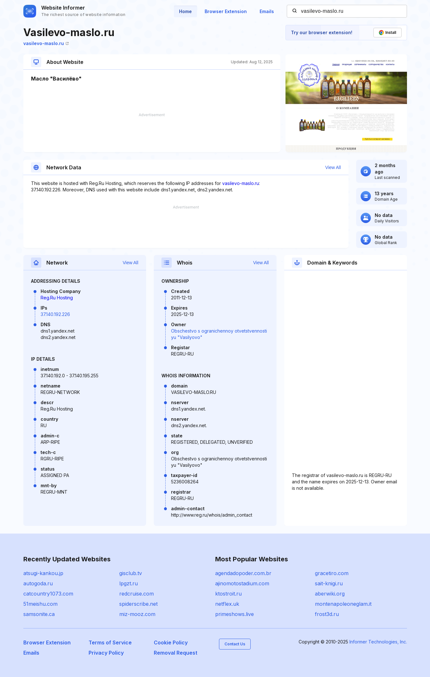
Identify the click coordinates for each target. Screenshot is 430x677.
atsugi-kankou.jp (43, 573)
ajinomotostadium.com (242, 583)
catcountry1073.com (48, 593)
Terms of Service (110, 642)
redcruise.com (136, 593)
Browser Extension (226, 11)
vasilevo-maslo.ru (46, 43)
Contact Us (234, 644)
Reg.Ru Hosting (57, 297)
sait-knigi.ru (329, 583)
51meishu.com (40, 604)
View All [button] (333, 167)
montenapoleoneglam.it (343, 604)
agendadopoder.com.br (243, 573)
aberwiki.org (330, 593)
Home (185, 11)
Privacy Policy (106, 653)
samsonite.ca (39, 614)
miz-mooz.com (137, 614)
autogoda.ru (38, 583)
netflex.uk (227, 604)
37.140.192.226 (55, 314)
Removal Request (175, 653)
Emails (267, 11)
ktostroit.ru (228, 593)
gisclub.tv (130, 573)
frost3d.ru (327, 614)
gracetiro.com (331, 573)
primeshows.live (234, 614)
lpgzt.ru (128, 583)
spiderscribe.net (138, 604)
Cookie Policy (171, 642)
